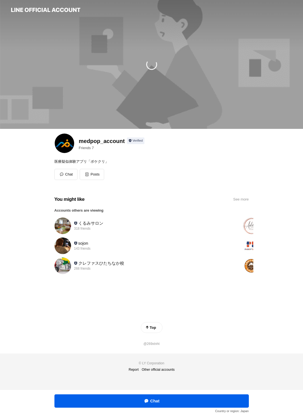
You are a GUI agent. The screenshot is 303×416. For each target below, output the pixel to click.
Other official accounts (158, 370)
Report (134, 370)
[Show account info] (135, 140)
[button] (92, 174)
